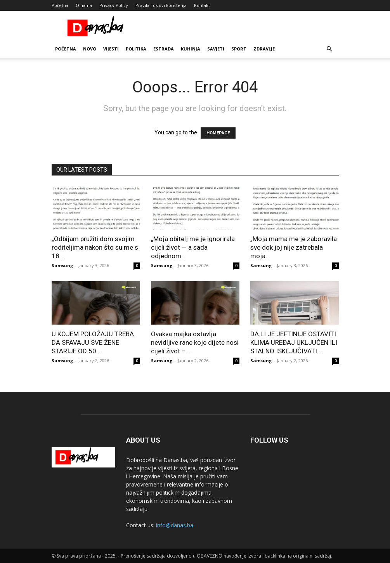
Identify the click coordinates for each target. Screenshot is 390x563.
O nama (84, 5)
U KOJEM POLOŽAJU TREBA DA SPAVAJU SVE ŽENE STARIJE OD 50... (93, 342)
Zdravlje (264, 49)
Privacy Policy (113, 5)
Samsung (62, 265)
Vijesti (111, 49)
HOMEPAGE (218, 133)
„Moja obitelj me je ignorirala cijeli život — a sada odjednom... (193, 247)
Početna (60, 5)
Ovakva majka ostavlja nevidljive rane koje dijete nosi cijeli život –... (195, 342)
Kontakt (202, 5)
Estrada (163, 49)
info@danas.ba (174, 525)
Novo (89, 49)
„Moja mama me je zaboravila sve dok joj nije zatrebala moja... (293, 247)
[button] (329, 49)
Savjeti (215, 49)
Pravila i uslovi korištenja (161, 5)
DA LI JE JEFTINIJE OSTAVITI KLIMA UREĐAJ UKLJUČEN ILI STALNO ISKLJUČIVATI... (293, 342)
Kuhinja (190, 49)
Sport (238, 49)
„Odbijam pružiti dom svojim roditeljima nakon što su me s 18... (95, 247)
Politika (136, 49)
